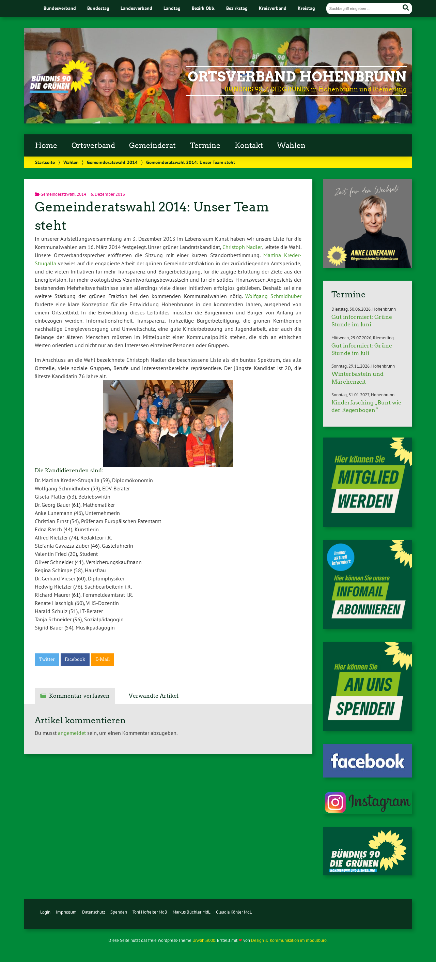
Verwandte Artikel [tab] (153, 696)
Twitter (47, 659)
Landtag (172, 8)
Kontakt (249, 145)
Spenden (118, 912)
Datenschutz (93, 912)
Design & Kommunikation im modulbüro (289, 940)
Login (45, 912)
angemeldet (72, 732)
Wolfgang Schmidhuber (273, 296)
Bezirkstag (237, 8)
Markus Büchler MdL (192, 912)
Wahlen (291, 145)
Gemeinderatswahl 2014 (112, 162)
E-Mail (102, 659)
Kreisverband (272, 8)
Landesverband (136, 8)
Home (46, 145)
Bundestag (98, 8)
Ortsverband (93, 145)
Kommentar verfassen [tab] (79, 696)
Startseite (45, 162)
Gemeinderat (152, 145)
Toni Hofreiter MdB (150, 912)
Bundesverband (60, 8)
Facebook (75, 659)
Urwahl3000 (203, 940)
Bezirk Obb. (203, 8)
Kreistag (306, 8)
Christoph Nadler (242, 246)
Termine (205, 145)
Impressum (66, 912)
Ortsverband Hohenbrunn (297, 77)
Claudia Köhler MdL (234, 912)
